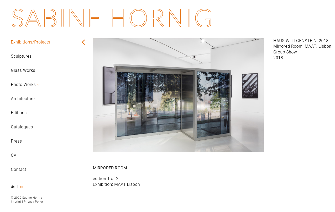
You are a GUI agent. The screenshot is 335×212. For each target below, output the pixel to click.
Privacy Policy (34, 201)
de (14, 186)
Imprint (16, 201)
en (22, 186)
